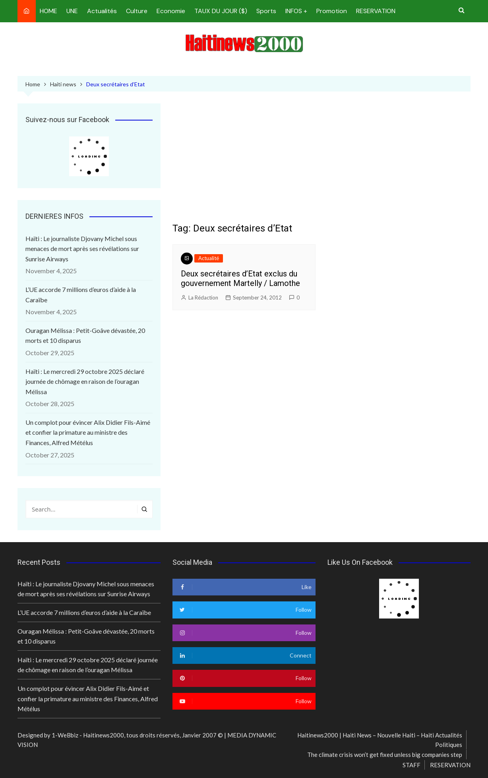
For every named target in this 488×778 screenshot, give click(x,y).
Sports (266, 11)
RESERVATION (375, 11)
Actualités (102, 11)
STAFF (411, 764)
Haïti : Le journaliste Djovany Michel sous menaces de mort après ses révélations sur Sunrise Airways (82, 249)
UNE (72, 11)
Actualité (208, 258)
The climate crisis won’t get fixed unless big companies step (384, 754)
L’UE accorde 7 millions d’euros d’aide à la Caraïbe (80, 294)
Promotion (331, 11)
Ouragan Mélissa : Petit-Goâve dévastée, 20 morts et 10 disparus (85, 335)
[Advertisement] (321, 163)
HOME (48, 11)
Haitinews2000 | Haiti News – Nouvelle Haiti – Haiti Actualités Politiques (379, 739)
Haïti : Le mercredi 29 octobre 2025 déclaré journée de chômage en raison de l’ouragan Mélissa (84, 381)
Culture (136, 11)
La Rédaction (203, 297)
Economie (171, 11)
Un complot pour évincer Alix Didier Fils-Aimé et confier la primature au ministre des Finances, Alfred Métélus (87, 432)
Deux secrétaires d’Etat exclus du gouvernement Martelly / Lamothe (240, 278)
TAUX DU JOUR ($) (220, 11)
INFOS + (296, 11)
